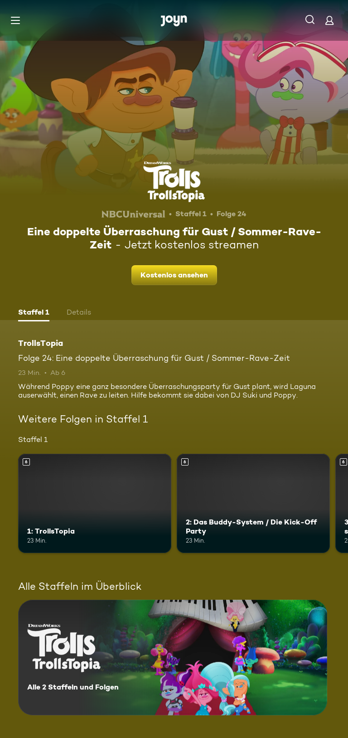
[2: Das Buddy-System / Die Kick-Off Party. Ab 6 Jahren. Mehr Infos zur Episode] (253, 504)
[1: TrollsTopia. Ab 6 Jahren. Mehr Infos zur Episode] (94, 504)
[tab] (33, 313)
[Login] (329, 20)
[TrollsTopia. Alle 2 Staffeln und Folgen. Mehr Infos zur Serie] (172, 657)
